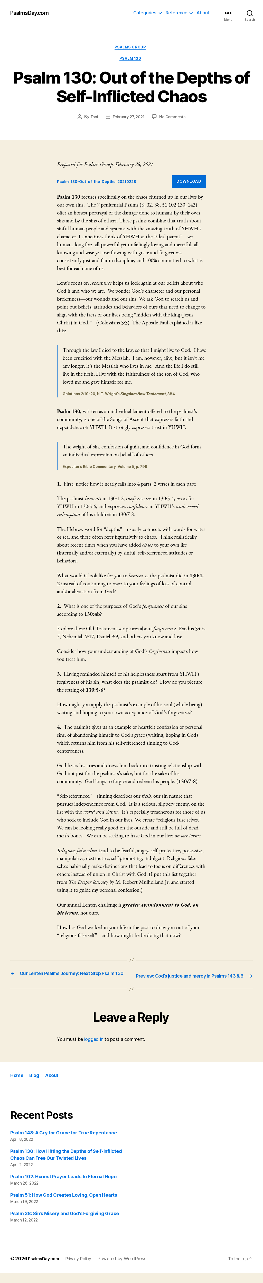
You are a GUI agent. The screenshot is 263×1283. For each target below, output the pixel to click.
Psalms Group (131, 48)
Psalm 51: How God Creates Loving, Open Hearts (63, 1205)
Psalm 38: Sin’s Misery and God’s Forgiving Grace (64, 1223)
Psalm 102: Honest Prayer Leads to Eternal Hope (63, 1186)
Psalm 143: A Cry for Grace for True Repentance (63, 1142)
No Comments (173, 119)
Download (188, 184)
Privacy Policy (84, 1268)
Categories (144, 12)
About (202, 12)
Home (17, 1085)
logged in (94, 1049)
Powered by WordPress (129, 1268)
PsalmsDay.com (32, 13)
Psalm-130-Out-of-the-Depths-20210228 (103, 184)
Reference (176, 12)
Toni (92, 119)
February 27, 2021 (128, 119)
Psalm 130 (131, 61)
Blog (37, 1085)
